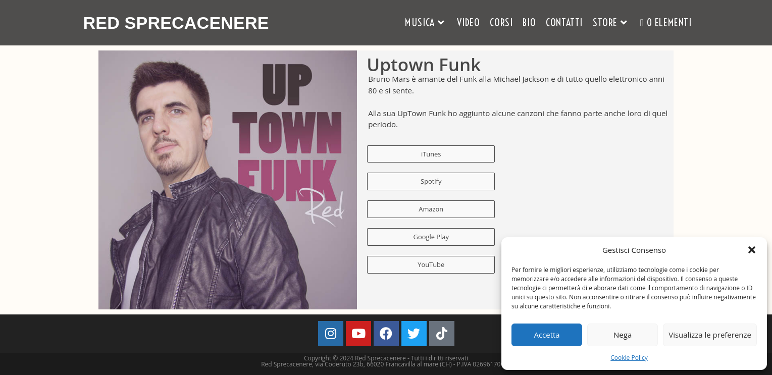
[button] (752, 250)
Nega (622, 335)
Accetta (546, 335)
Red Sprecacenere (180, 22)
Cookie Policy (628, 357)
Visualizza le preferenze (709, 335)
